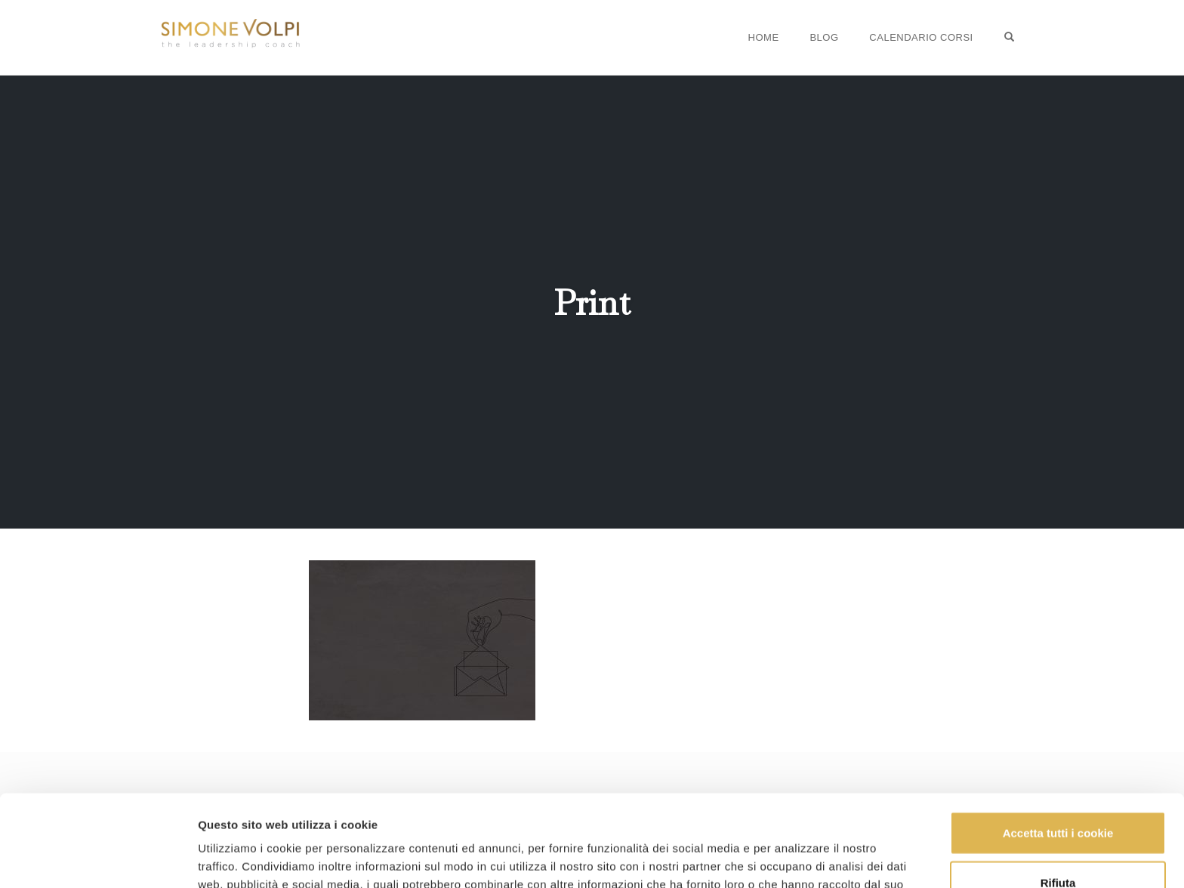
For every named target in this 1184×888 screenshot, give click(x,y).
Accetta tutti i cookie (1058, 747)
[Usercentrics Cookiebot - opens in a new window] (98, 858)
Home (763, 37)
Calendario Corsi (921, 37)
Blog (823, 37)
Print (592, 303)
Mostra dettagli (238, 858)
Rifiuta (1058, 796)
